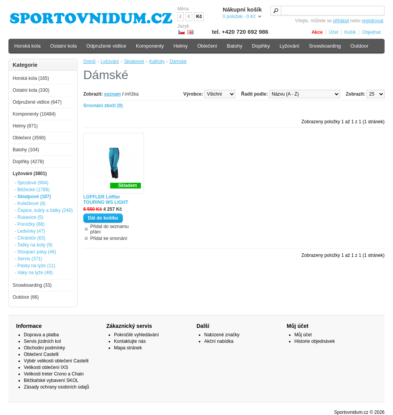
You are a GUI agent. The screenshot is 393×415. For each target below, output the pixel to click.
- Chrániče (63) (30, 238)
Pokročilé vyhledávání (136, 334)
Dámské (178, 61)
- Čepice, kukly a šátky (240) (44, 210)
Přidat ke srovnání (108, 238)
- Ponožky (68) (30, 224)
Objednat (371, 32)
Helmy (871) (25, 126)
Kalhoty (157, 61)
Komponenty (150, 46)
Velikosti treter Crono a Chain (54, 374)
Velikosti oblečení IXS (46, 367)
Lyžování (110, 61)
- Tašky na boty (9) (33, 245)
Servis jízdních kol (42, 341)
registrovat (372, 20)
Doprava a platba (41, 334)
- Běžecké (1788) (32, 189)
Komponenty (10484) (34, 114)
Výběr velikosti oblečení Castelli (56, 361)
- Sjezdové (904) (31, 182)
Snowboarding (325, 46)
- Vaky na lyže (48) (34, 272)
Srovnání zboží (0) (103, 105)
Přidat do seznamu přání (109, 229)
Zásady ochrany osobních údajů (56, 387)
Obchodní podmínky (44, 348)
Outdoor (359, 46)
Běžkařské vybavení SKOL (51, 380)
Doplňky (261, 46)
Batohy (234, 46)
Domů (89, 61)
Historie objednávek (314, 341)
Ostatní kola (63, 46)
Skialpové (134, 61)
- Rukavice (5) (29, 217)
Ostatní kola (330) (31, 90)
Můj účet (303, 334)
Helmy (180, 46)
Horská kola (27, 46)
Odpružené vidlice (106, 46)
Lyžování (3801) (30, 173)
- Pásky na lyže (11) (35, 265)
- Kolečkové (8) (30, 203)
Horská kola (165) (31, 78)
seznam (112, 94)
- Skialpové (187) (33, 196)
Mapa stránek (128, 348)
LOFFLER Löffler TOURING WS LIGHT (105, 199)
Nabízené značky (221, 334)
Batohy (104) (26, 149)
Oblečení (207, 46)
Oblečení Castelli (41, 354)
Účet (334, 32)
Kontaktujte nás (130, 341)
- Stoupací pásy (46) (35, 252)
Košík (350, 32)
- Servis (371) (28, 258)
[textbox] (327, 10)
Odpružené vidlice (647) (37, 102)
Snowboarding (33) (32, 285)
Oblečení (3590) (29, 138)
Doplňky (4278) (28, 161)
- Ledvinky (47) (30, 231)
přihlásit (341, 20)
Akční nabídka (218, 341)
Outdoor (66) (26, 297)
